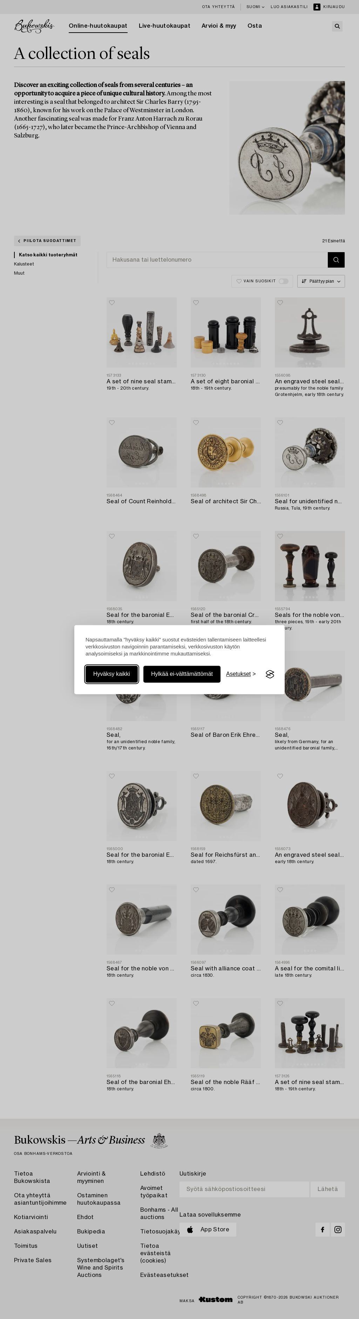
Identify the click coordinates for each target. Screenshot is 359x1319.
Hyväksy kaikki (111, 674)
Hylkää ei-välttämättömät (182, 674)
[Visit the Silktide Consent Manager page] (270, 674)
